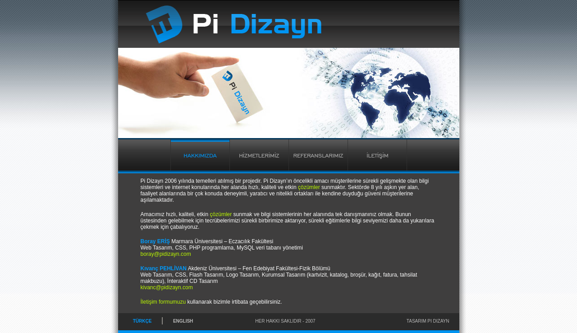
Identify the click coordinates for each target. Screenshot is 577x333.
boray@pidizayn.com (166, 254)
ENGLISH (183, 321)
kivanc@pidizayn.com (167, 287)
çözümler (309, 187)
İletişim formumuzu (163, 302)
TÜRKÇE (142, 321)
